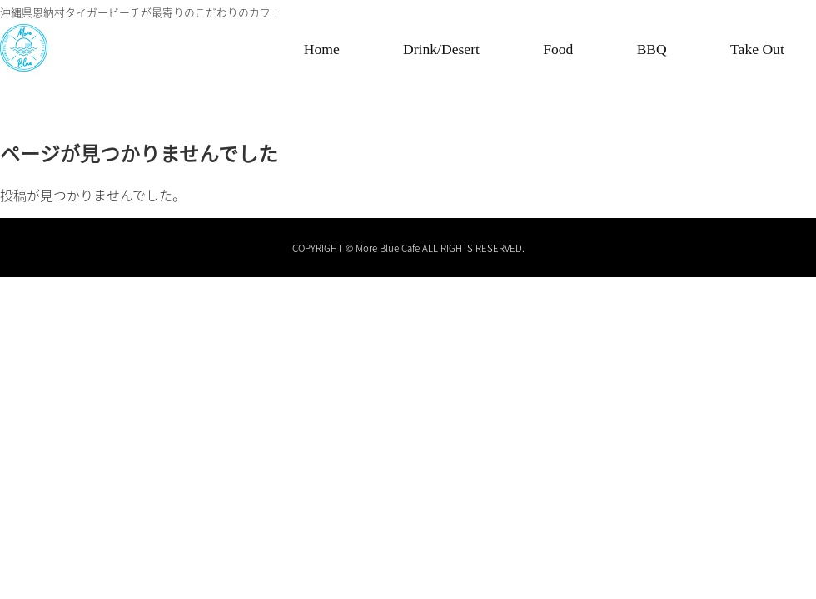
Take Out (757, 49)
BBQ (652, 49)
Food (558, 49)
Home (322, 49)
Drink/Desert (441, 49)
